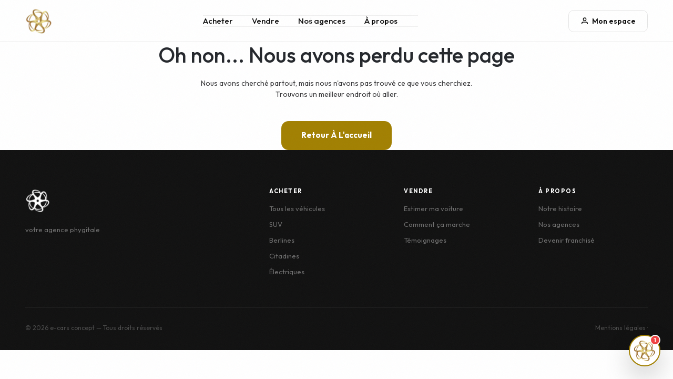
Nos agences (321, 21)
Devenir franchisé (566, 240)
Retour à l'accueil (336, 135)
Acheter (218, 21)
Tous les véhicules (297, 208)
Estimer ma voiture (433, 208)
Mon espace (608, 21)
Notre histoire (560, 208)
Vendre (265, 21)
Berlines (281, 240)
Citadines (284, 256)
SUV (275, 224)
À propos (380, 21)
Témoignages (425, 240)
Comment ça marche (437, 224)
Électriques (286, 271)
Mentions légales (620, 328)
